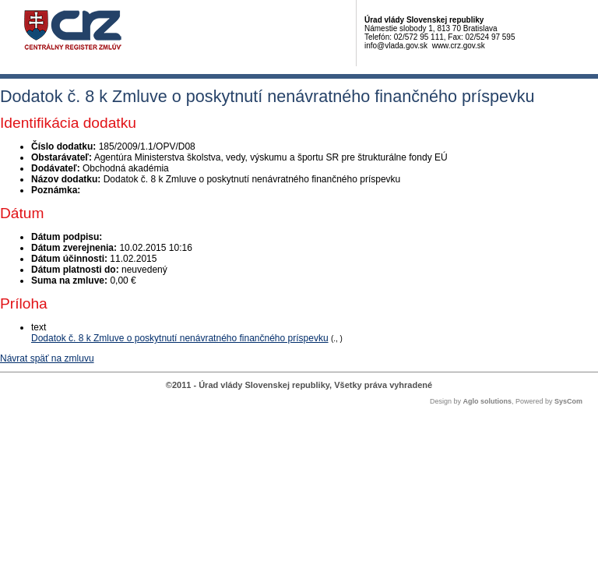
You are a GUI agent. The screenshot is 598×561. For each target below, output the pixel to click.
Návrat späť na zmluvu (47, 358)
